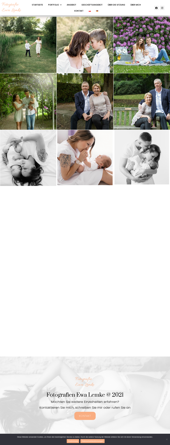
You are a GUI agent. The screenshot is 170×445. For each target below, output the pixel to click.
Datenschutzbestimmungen (92, 441)
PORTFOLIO (54, 5)
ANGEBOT (71, 4)
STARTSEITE (37, 4)
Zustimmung (73, 441)
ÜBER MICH (135, 4)
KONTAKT (78, 10)
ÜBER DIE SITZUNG (116, 4)
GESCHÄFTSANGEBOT (91, 4)
